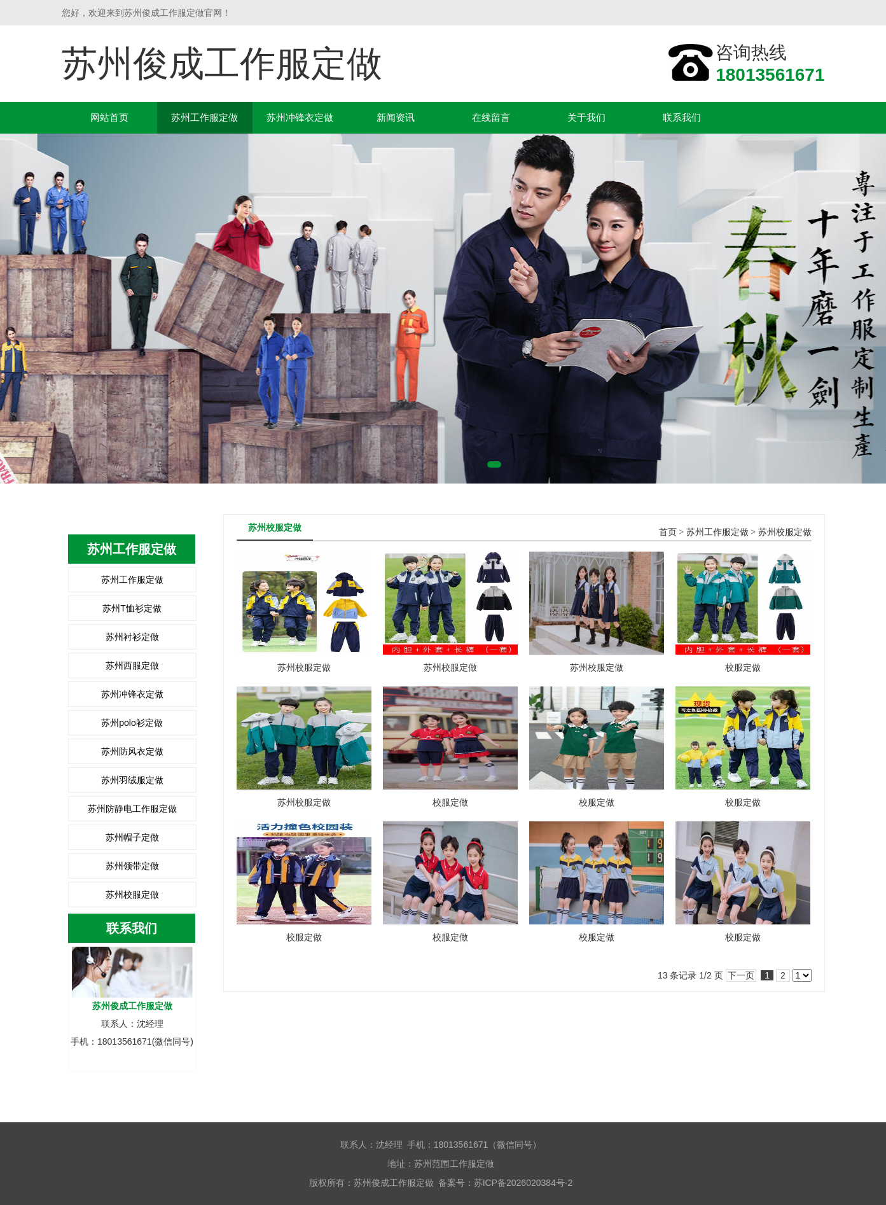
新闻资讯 (396, 117)
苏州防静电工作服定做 (132, 809)
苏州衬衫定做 (132, 637)
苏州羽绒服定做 (132, 780)
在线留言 (491, 117)
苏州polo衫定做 (131, 723)
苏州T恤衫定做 (132, 608)
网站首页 (109, 117)
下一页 (741, 975)
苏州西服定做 (132, 665)
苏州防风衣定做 (132, 751)
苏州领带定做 (132, 866)
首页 (668, 532)
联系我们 (682, 117)
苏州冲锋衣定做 (299, 117)
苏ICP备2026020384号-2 (523, 1183)
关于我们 (586, 117)
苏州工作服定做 (204, 117)
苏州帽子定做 (132, 837)
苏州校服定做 (132, 894)
